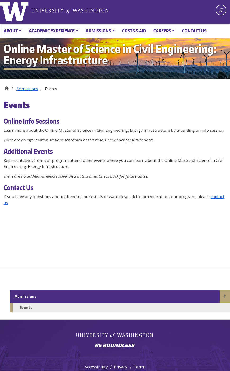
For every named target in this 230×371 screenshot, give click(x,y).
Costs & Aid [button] (134, 31)
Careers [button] (162, 31)
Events (26, 307)
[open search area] (221, 10)
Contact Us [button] (194, 31)
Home (6, 87)
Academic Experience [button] (52, 31)
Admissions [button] (98, 31)
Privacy (120, 367)
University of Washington (70, 11)
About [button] (11, 31)
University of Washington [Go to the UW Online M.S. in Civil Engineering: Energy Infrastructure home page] (15, 10)
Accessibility (96, 367)
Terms (140, 367)
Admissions (27, 88)
